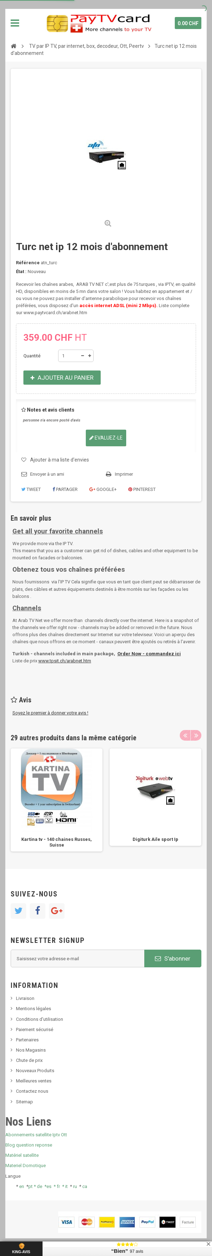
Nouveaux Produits (35, 1070)
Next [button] (196, 735)
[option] (56, 800)
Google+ (103, 489)
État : (21, 271)
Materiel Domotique (25, 1165)
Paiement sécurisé (34, 1029)
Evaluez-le (106, 438)
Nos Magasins (31, 1050)
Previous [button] (185, 735)
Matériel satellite (22, 1155)
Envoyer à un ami (47, 474)
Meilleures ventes (33, 1081)
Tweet (31, 489)
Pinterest (142, 489)
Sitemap (24, 1101)
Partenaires (27, 1039)
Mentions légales (33, 1008)
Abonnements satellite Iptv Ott (36, 1134)
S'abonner (172, 958)
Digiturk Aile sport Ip (155, 839)
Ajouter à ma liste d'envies (59, 460)
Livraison (25, 998)
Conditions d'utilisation (39, 1019)
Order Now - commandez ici (149, 653)
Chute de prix (29, 1060)
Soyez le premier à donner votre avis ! (50, 712)
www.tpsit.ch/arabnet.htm (64, 660)
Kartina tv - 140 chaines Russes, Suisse (56, 842)
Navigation (15, 23)
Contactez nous (32, 1091)
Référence (28, 262)
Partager (65, 489)
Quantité (31, 355)
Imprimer (124, 474)
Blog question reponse (28, 1145)
